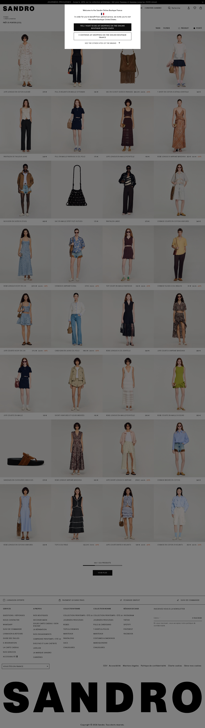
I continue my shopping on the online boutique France (102, 36)
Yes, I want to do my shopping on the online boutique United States (102, 27)
